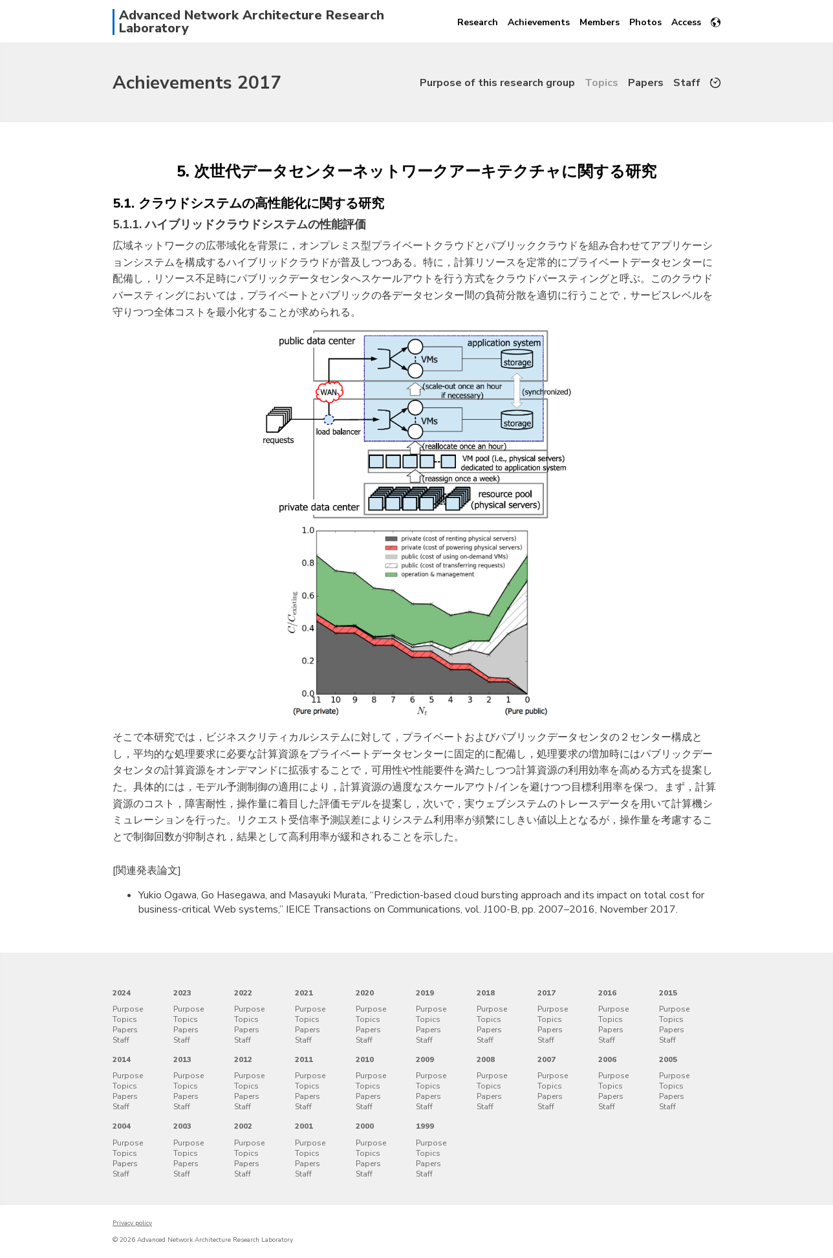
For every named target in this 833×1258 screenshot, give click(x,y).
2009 (425, 1059)
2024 (122, 993)
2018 (486, 993)
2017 (546, 993)
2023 (182, 993)
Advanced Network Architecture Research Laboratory (251, 22)
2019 (425, 993)
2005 (668, 1059)
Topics (601, 83)
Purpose (128, 1009)
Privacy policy (132, 1223)
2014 (122, 1059)
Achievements (539, 22)
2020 (365, 993)
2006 (607, 1059)
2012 (243, 1059)
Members (599, 22)
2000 (365, 1126)
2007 (546, 1059)
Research (477, 22)
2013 (182, 1059)
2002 (243, 1126)
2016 (607, 993)
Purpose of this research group (497, 83)
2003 (182, 1126)
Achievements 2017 (197, 82)
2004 (122, 1126)
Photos (645, 22)
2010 (365, 1059)
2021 (304, 993)
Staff (686, 83)
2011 (304, 1059)
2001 (304, 1126)
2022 (243, 993)
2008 (486, 1059)
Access (686, 22)
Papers (646, 83)
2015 (668, 993)
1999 (425, 1126)
